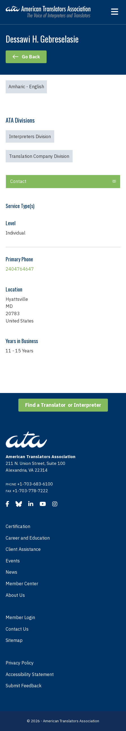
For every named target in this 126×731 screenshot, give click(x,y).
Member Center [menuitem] (22, 583)
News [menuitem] (11, 572)
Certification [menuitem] (18, 526)
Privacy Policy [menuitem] (20, 663)
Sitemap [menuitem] (14, 640)
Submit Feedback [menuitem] (24, 685)
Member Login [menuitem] (20, 617)
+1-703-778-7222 (30, 490)
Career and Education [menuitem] (28, 538)
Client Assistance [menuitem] (23, 549)
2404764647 (20, 269)
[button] (114, 181)
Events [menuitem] (13, 561)
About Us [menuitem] (15, 595)
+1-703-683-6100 (35, 484)
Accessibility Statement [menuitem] (30, 674)
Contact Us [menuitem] (17, 629)
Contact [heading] (18, 181)
